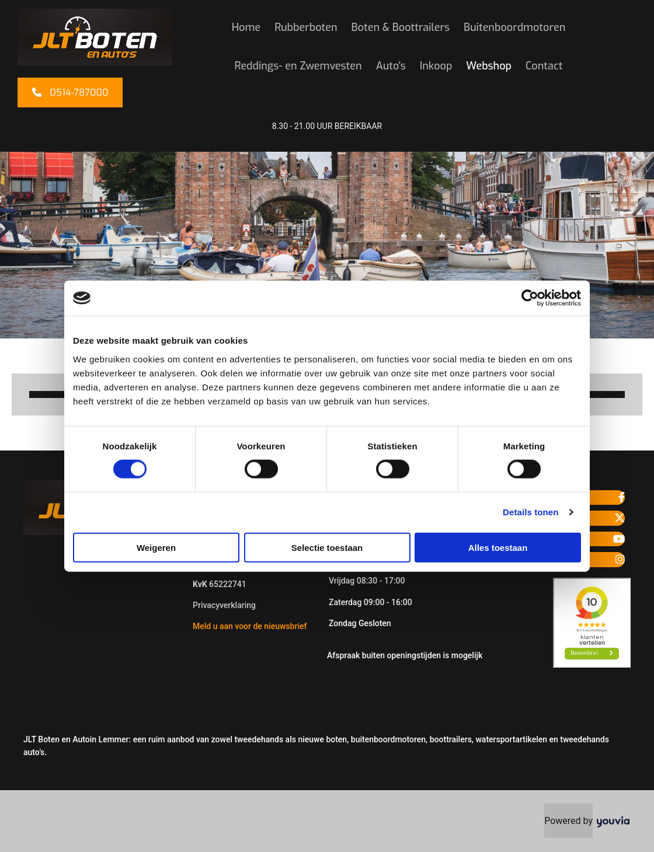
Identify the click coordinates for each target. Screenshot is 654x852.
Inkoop (436, 66)
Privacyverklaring (224, 605)
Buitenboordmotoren (514, 27)
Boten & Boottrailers (401, 27)
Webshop (489, 66)
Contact (544, 66)
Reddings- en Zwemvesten (298, 66)
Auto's (391, 66)
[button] (70, 92)
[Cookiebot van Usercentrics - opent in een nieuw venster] (530, 298)
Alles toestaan (498, 547)
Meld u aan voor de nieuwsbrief (250, 626)
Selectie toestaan (327, 547)
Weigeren (156, 547)
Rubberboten (305, 27)
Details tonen (530, 512)
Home (246, 27)
